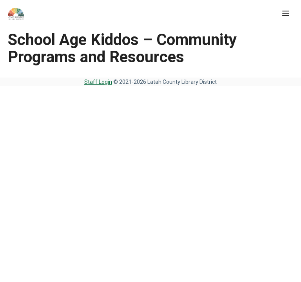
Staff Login (98, 82)
